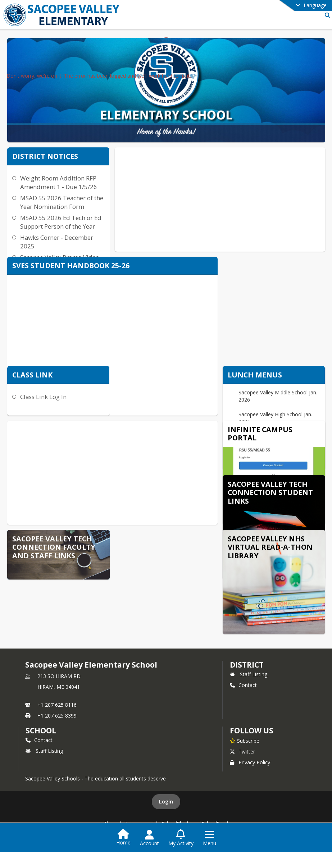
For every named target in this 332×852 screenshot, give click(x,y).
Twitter (242, 751)
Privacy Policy (250, 762)
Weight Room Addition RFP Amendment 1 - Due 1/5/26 (58, 182)
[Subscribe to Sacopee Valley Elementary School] (244, 741)
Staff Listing (248, 674)
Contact (243, 685)
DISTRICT (247, 665)
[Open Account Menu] (149, 838)
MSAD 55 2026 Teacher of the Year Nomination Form (61, 202)
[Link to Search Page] (326, 15)
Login (166, 801)
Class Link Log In (43, 397)
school (41, 730)
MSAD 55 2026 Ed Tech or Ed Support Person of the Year (60, 222)
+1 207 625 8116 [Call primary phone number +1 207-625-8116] (57, 704)
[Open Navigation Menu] (209, 838)
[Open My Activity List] (181, 838)
